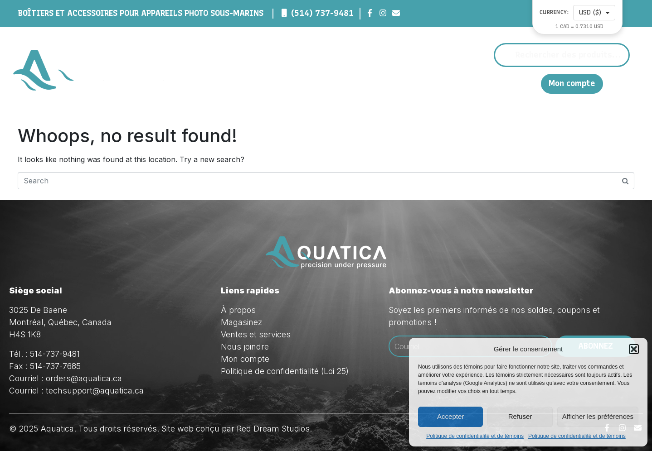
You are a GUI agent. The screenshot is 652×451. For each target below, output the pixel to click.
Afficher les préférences (597, 416)
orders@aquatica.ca (84, 378)
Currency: (554, 12)
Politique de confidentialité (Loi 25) (285, 371)
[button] (633, 349)
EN (529, 83)
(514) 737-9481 (322, 13)
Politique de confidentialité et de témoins (475, 436)
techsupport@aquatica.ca (95, 390)
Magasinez (386, 83)
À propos (328, 83)
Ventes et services (256, 334)
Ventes (441, 83)
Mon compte (572, 83)
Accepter (450, 416)
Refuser (520, 416)
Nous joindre (493, 83)
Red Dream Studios (273, 428)
